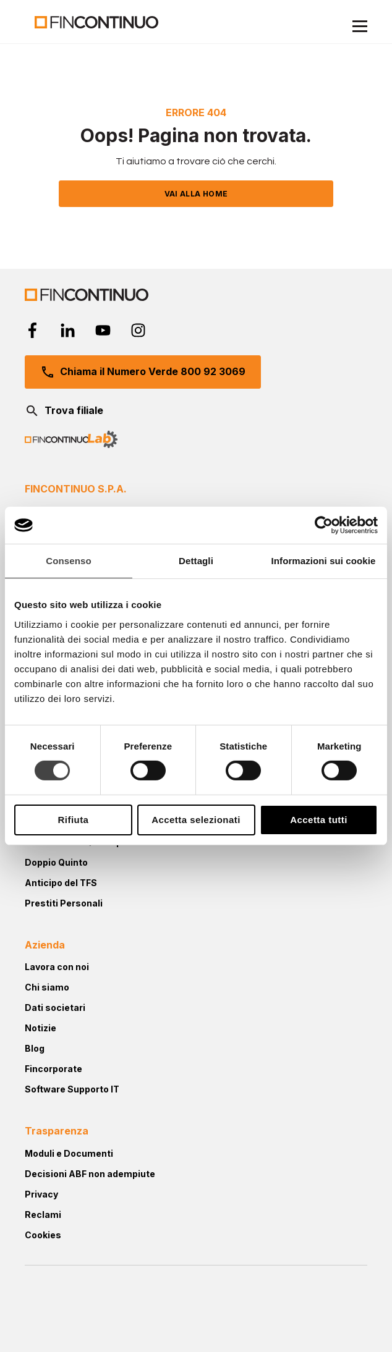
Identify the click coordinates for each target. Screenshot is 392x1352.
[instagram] (138, 330)
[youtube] (103, 330)
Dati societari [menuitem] (55, 1007)
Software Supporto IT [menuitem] (72, 1089)
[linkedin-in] (67, 330)
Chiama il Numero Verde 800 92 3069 (142, 372)
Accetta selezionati (196, 819)
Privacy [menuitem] (41, 1194)
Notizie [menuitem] (40, 1028)
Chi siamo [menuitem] (47, 987)
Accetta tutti (318, 819)
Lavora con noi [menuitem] (57, 966)
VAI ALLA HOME (196, 193)
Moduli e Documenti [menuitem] (69, 1153)
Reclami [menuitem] (43, 1214)
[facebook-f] (32, 330)
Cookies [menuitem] (43, 1235)
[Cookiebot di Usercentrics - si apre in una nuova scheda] (324, 525)
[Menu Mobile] (359, 28)
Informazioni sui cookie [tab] (323, 561)
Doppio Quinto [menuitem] (56, 862)
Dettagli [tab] (196, 561)
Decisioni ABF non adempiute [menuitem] (90, 1173)
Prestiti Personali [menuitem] (64, 903)
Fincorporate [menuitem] (53, 1068)
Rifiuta (73, 819)
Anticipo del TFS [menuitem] (61, 882)
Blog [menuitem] (35, 1048)
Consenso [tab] (68, 561)
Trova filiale (64, 410)
